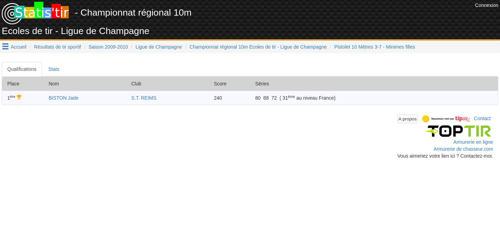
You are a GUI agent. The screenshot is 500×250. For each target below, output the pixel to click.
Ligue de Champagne (158, 47)
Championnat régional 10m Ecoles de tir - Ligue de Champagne (258, 47)
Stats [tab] (53, 69)
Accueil (18, 47)
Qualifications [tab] (21, 69)
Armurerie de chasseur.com (463, 149)
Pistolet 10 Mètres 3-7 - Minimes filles (374, 47)
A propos (408, 119)
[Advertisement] (346, 17)
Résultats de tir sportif (57, 47)
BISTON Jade (63, 98)
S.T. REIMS (143, 98)
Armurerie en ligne (473, 142)
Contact (482, 118)
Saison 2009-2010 (108, 47)
